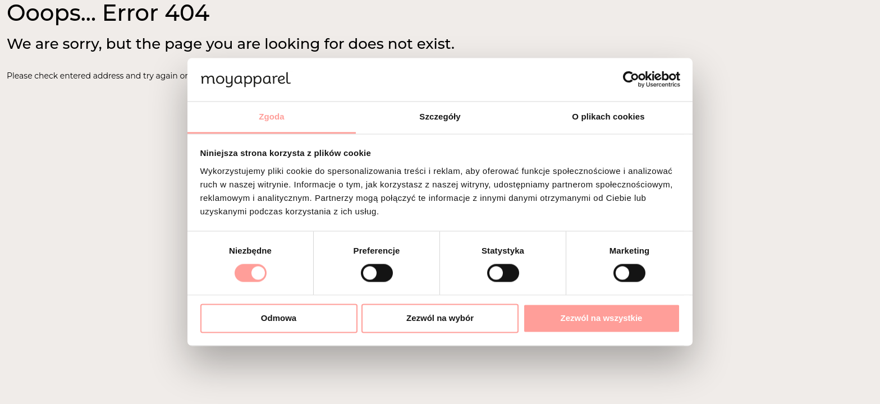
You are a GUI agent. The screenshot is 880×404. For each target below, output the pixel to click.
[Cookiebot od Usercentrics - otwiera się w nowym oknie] (631, 79)
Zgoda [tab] (272, 116)
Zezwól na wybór (440, 318)
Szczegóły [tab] (439, 116)
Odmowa (278, 318)
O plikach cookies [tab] (608, 116)
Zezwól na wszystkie (602, 318)
